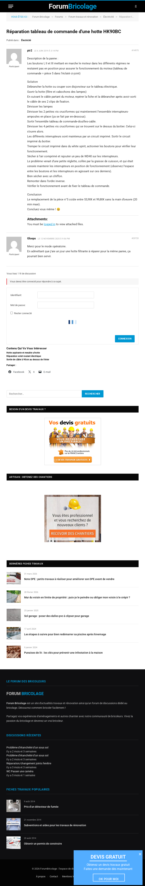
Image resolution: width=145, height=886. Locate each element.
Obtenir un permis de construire (43, 843)
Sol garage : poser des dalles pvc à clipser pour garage (56, 615)
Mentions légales (71, 876)
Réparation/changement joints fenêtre (28, 763)
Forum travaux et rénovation (83, 16)
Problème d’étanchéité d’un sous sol (27, 747)
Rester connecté (23, 313)
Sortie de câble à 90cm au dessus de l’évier (27, 359)
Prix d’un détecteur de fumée (41, 806)
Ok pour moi (109, 879)
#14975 (135, 50)
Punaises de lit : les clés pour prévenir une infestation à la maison (63, 652)
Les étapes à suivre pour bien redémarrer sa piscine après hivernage (65, 634)
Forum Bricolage (41, 16)
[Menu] (10, 6)
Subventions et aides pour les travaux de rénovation (55, 825)
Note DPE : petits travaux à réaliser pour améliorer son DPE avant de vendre (69, 579)
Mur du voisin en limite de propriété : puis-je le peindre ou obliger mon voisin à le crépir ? (77, 597)
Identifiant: (16, 295)
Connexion (124, 338)
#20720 (135, 238)
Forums (59, 16)
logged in (49, 224)
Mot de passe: (17, 305)
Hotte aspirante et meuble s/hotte (23, 352)
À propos (41, 876)
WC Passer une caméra (19, 771)
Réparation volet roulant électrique (23, 356)
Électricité (108, 16)
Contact (54, 876)
